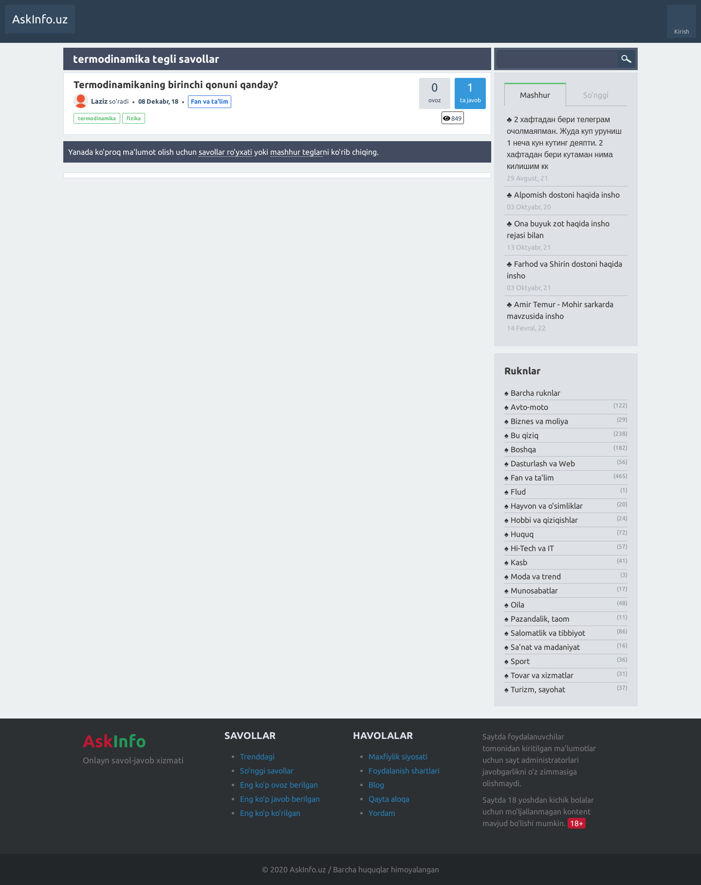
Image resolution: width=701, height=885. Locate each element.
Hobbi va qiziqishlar (544, 520)
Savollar (92, 26)
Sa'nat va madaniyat (545, 647)
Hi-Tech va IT (532, 548)
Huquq (522, 534)
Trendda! (123, 26)
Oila (517, 604)
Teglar (187, 26)
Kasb (519, 562)
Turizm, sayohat (538, 689)
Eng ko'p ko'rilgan (270, 813)
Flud (518, 491)
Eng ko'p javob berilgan (280, 798)
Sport (520, 661)
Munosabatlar (534, 590)
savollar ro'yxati (225, 152)
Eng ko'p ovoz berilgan (279, 784)
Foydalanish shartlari (404, 770)
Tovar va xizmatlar (542, 675)
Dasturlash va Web (543, 463)
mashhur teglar (296, 152)
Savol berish (281, 26)
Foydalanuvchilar (231, 26)
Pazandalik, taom (540, 618)
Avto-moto (529, 407)
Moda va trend (536, 576)
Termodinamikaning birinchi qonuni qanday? (176, 84)
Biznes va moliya (539, 421)
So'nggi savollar (267, 770)
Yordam (382, 813)
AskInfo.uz (40, 19)
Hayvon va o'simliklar (547, 505)
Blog (376, 784)
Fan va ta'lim (209, 101)
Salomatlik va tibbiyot (548, 632)
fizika (134, 118)
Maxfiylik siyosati (398, 756)
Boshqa (523, 449)
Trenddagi (257, 756)
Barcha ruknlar (535, 392)
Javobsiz (156, 26)
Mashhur (535, 95)
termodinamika (97, 118)
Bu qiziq (524, 435)
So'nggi (596, 95)
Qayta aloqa (389, 798)
